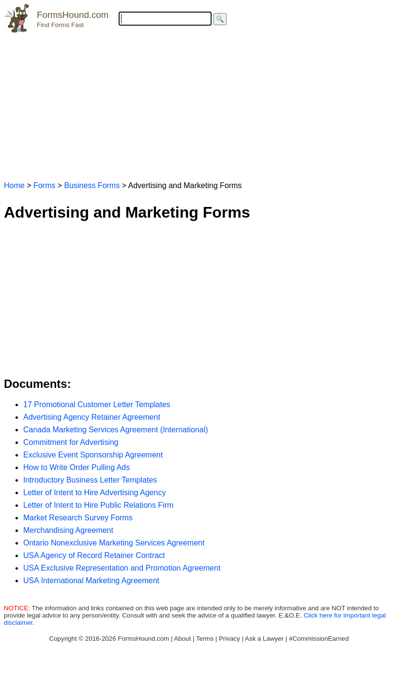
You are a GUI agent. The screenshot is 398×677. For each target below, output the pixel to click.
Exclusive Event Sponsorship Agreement (93, 455)
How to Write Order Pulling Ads (76, 467)
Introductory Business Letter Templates (90, 480)
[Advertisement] (199, 102)
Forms (44, 185)
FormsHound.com (72, 15)
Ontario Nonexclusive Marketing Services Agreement (113, 543)
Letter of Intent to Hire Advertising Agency (94, 492)
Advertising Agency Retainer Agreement (91, 417)
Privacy (229, 638)
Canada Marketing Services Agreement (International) (115, 430)
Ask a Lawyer (264, 638)
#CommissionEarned (319, 638)
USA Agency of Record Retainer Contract (94, 555)
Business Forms (92, 185)
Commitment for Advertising (71, 442)
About (182, 638)
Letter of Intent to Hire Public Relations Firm (98, 505)
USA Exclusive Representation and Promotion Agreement (121, 568)
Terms (205, 638)
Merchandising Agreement (68, 530)
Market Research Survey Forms (78, 518)
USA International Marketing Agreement (91, 580)
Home (14, 185)
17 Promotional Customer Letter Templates (96, 404)
